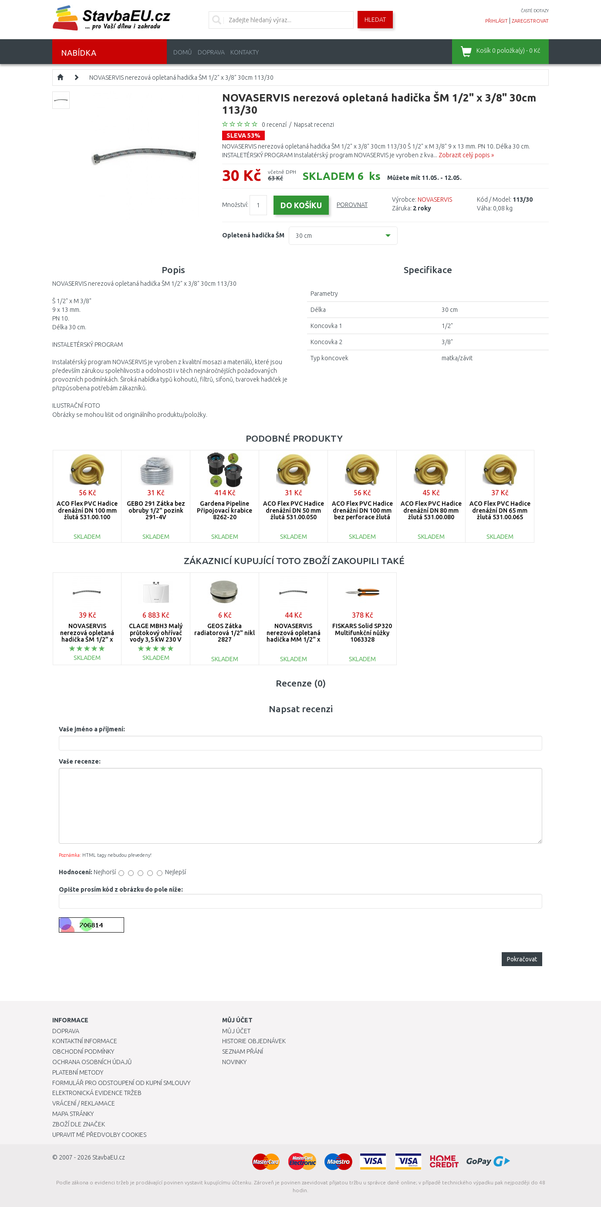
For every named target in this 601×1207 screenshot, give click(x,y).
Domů (182, 52)
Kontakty (244, 52)
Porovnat (352, 204)
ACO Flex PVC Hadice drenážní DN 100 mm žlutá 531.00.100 (87, 510)
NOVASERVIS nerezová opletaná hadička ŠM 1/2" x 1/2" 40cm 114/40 (87, 635)
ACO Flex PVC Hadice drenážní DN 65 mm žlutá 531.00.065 (499, 510)
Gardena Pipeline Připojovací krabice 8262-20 (224, 510)
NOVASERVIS (435, 199)
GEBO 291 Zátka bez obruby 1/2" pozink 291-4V (156, 510)
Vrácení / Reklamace (83, 1103)
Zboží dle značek (78, 1124)
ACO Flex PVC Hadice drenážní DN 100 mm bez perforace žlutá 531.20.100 (362, 513)
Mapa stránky (73, 1113)
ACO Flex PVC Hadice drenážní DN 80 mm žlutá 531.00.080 (431, 510)
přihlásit (496, 21)
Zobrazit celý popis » (466, 155)
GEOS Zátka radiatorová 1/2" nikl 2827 (224, 632)
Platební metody (77, 1072)
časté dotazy (535, 10)
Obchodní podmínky (83, 1051)
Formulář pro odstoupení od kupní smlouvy (121, 1082)
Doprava (211, 52)
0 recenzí (274, 124)
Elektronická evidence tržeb (97, 1092)
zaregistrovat (530, 21)
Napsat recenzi (314, 124)
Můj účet (236, 1031)
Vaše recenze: (80, 761)
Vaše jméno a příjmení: (92, 729)
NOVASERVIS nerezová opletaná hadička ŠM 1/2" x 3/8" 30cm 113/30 (181, 77)
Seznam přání (242, 1051)
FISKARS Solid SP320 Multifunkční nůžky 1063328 (362, 632)
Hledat (375, 19)
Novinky (234, 1061)
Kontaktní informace (84, 1041)
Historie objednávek (254, 1041)
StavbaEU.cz (108, 1157)
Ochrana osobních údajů (92, 1061)
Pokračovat (522, 959)
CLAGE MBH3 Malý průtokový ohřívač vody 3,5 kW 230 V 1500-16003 (155, 635)
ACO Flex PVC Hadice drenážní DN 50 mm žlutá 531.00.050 (293, 510)
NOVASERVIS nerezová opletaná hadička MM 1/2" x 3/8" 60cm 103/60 (294, 635)
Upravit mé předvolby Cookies (99, 1134)
